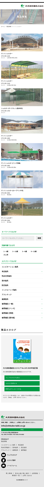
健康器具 (15, 450)
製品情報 (9, 26)
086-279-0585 (8, 434)
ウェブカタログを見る (13, 378)
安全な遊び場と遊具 (22, 473)
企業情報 (35, 473)
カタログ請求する (11, 383)
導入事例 (9, 473)
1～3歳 (6, 251)
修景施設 (24, 450)
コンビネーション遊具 (10, 267)
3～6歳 (24, 251)
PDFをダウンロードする (13, 389)
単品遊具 (21, 445)
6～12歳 (34, 251)
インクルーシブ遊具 (9, 290)
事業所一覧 (16, 475)
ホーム (3, 26)
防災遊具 (5, 285)
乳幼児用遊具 (7, 276)
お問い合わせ (27, 475)
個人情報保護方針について (22, 479)
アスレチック (7, 294)
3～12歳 (15, 251)
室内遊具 (5, 281)
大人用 (6, 255)
